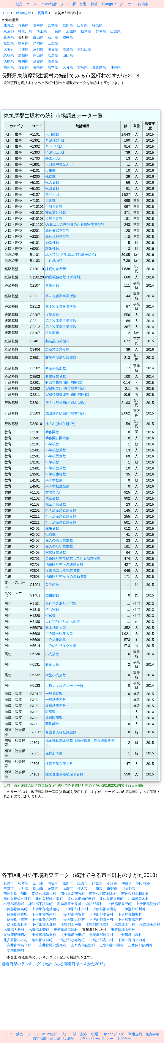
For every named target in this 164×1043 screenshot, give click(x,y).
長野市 (8, 883)
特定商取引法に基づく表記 (53, 1038)
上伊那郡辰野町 (119, 904)
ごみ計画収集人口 (59, 633)
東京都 (8, 31)
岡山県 (38, 55)
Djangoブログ (112, 4)
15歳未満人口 (55, 140)
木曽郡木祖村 (124, 924)
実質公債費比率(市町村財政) (67, 394)
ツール (32, 4)
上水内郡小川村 (111, 945)
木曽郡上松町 (71, 924)
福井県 (68, 37)
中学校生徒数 (55, 474)
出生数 (50, 170)
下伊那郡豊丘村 (15, 924)
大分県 (68, 67)
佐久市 (82, 888)
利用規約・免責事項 (143, 1034)
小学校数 (52, 444)
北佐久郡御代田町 (81, 899)
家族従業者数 (55, 552)
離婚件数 (52, 248)
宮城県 (53, 25)
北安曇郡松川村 (101, 935)
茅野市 (53, 888)
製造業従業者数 (57, 349)
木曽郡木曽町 (38, 929)
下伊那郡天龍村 (73, 919)
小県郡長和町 (13, 904)
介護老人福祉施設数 (60, 732)
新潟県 (8, 37)
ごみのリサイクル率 (60, 645)
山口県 (68, 55)
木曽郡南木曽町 (98, 924)
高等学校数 (54, 480)
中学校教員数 (55, 468)
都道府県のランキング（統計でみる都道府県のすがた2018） (54, 964)
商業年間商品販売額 (60, 357)
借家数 (50, 615)
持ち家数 (52, 609)
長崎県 (38, 67)
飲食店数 (52, 664)
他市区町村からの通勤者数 (66, 576)
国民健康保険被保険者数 (64, 774)
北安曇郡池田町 (73, 935)
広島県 (53, 55)
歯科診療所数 (55, 706)
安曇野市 (129, 888)
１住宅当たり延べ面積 (62, 621)
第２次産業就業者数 (60, 516)
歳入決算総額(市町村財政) (65, 403)
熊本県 (53, 67)
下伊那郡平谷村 (101, 914)
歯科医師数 (54, 718)
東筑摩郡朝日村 (15, 935)
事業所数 (52, 285)
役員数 (50, 534)
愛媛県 (38, 61)
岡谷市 (53, 883)
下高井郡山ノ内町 (131, 940)
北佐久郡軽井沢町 (49, 899)
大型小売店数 (55, 675)
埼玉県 (41, 31)
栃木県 (86, 31)
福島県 (97, 25)
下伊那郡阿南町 (44, 914)
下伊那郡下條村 (15, 919)
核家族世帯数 (55, 212)
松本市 (23, 883)
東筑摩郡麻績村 (66, 929)
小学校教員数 (55, 450)
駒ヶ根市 (143, 883)
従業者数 (52, 315)
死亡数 (50, 176)
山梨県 (115, 31)
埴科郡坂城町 (42, 940)
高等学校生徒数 (57, 486)
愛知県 (8, 43)
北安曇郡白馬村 (130, 935)
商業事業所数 (55, 368)
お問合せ (124, 1038)
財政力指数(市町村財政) (63, 382)
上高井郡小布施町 (71, 940)
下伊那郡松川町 (133, 909)
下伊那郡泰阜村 (101, 919)
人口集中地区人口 (59, 164)
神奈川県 (25, 31)
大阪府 (8, 49)
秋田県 (68, 25)
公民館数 (52, 585)
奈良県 (68, 49)
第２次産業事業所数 (60, 296)
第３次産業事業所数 (60, 306)
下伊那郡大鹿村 (44, 924)
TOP (6, 13)
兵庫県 (23, 49)
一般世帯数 (54, 206)
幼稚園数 (52, 432)
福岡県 (8, 67)
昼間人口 (52, 194)
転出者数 (52, 188)
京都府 (38, 49)
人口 (64, 4)
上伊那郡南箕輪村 (46, 909)
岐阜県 (23, 43)
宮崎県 (82, 67)
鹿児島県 (99, 67)
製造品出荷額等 (57, 341)
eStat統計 (49, 4)
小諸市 (112, 883)
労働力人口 (54, 492)
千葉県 (56, 31)
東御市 (112, 888)
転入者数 (52, 182)
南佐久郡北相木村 (135, 893)
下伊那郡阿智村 (73, 914)
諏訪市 (82, 883)
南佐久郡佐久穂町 (17, 899)
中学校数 (52, 462)
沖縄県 (115, 67)
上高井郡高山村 (101, 940)
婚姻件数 (52, 242)
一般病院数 (54, 694)
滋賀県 (53, 49)
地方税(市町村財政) (60, 424)
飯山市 (38, 888)
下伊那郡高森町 (15, 914)
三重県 (53, 43)
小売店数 (52, 654)
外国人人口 (54, 158)
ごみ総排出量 (55, 639)
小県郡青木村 (138, 899)
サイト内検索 (138, 4)
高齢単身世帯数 (57, 236)
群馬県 (101, 31)
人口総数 (52, 134)
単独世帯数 (54, 218)
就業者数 (52, 498)
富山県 (38, 37)
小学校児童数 (55, 456)
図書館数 (52, 595)
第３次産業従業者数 (60, 327)
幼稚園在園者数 (57, 438)
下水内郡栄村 (13, 950)
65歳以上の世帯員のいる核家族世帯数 (74, 224)
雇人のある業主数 (59, 540)
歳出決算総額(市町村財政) (65, 413)
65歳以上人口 (55, 152)
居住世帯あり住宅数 (60, 603)
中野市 (8, 888)
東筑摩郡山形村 (123, 929)
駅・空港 (79, 4)
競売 (19, 4)
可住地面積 (54, 260)
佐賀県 (23, 67)
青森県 (23, 25)
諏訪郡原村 (94, 904)
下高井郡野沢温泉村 (50, 945)
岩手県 (38, 25)
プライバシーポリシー (96, 1038)
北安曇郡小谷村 (15, 940)
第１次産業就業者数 (60, 510)
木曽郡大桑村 (13, 929)
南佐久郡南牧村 (73, 893)
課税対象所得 (55, 269)
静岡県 (38, 43)
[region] (82, 98)
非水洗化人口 (55, 627)
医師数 (50, 712)
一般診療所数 (55, 700)
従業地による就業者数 (62, 570)
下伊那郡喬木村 (130, 919)
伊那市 (127, 883)
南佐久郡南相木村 (103, 893)
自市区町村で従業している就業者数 (73, 558)
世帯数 (50, 200)
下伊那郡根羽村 (130, 914)
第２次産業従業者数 (60, 321)
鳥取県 (8, 55)
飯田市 (68, 883)
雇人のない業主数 (59, 546)
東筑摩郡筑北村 (44, 935)
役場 (94, 4)
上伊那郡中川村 (76, 909)
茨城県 (71, 31)
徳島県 (8, 61)
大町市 (23, 888)
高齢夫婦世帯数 (57, 230)
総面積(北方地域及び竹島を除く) (70, 254)
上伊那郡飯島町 (15, 909)
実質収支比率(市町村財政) (65, 388)
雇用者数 (52, 528)
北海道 (8, 25)
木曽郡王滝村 (149, 924)
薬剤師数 (52, 724)
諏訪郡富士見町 (69, 904)
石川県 (53, 37)
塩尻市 (68, 888)
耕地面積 (52, 333)
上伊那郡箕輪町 (148, 904)
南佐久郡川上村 (44, 893)
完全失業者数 (55, 504)
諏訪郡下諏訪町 (40, 904)
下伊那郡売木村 (44, 919)
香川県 (23, 61)
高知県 (53, 61)
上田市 (38, 883)
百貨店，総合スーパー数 (64, 685)
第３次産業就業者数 (60, 522)
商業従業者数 (55, 376)
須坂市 (97, 883)
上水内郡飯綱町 (140, 945)
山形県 (82, 25)
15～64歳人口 (56, 146)
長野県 (43, 13)
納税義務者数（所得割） (64, 277)
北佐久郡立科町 (111, 899)
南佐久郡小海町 (15, 893)
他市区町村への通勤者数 (64, 564)
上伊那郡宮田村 (105, 909)
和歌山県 (84, 49)
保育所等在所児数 (59, 764)
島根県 (23, 55)
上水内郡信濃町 (83, 945)
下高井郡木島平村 (17, 945)
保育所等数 (54, 753)
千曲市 (97, 888)
